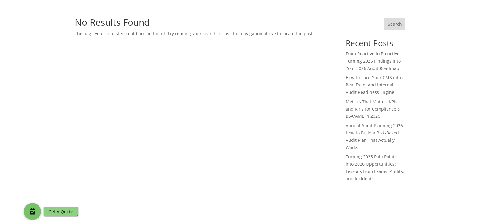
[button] (32, 211)
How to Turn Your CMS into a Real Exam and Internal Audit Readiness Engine (375, 85)
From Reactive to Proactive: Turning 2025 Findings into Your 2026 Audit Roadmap (373, 61)
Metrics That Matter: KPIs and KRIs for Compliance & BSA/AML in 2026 (373, 109)
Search (395, 24)
